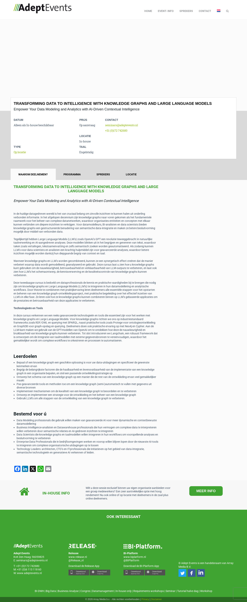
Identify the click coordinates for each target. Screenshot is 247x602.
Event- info (166, 11)
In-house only (124, 591)
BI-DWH (39, 591)
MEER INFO (206, 491)
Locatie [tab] (131, 174)
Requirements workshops (148, 591)
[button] (182, 573)
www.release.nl (78, 556)
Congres (85, 591)
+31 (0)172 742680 (116, 130)
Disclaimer (156, 599)
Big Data (51, 591)
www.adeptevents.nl (29, 573)
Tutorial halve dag (187, 591)
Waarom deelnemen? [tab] (33, 174)
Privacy (145, 599)
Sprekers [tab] (103, 174)
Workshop (206, 591)
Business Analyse (68, 591)
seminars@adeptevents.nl (121, 125)
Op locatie (20, 152)
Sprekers (186, 11)
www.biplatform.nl (135, 556)
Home (148, 11)
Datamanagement (103, 591)
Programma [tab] (72, 174)
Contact (205, 11)
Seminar (170, 591)
